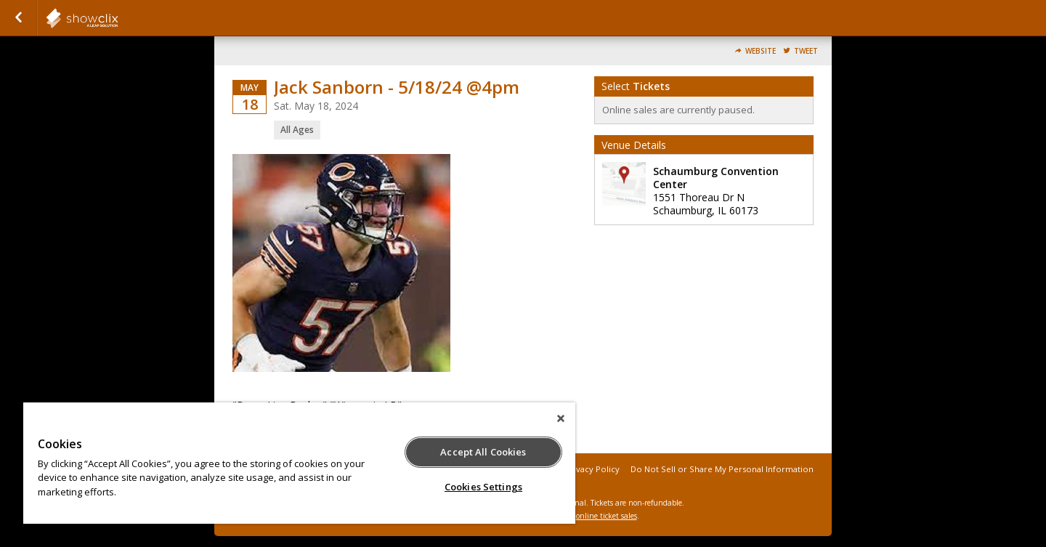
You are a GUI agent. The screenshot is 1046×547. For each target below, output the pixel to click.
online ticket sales (606, 516)
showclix (117, 18)
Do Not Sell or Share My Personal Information (722, 468)
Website (760, 51)
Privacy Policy (592, 468)
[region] (299, 463)
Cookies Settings (483, 486)
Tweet (806, 51)
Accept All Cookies (483, 451)
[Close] (560, 418)
